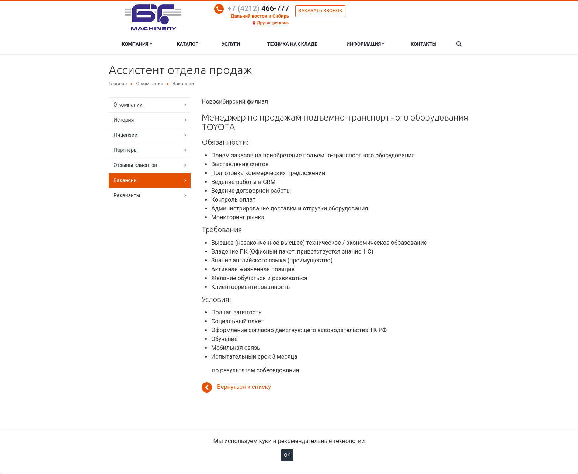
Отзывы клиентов (135, 165)
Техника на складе (292, 44)
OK (287, 455)
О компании (128, 105)
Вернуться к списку (236, 387)
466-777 (258, 8)
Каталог (187, 44)
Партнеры (126, 150)
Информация (365, 44)
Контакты (423, 44)
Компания (137, 44)
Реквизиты (127, 195)
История (124, 120)
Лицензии (125, 135)
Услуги (231, 44)
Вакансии (125, 180)
